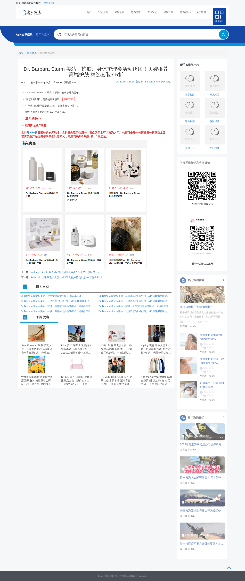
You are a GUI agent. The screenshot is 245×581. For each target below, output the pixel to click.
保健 (168, 81)
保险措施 (214, 121)
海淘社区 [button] (185, 12)
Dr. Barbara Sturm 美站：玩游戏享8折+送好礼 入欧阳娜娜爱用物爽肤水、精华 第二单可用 (146, 296)
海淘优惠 (136, 12)
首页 (89, 12)
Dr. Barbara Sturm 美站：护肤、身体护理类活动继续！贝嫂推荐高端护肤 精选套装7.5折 (66, 306)
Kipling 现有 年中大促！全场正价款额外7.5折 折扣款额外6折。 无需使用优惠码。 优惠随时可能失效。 (156, 349)
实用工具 (190, 148)
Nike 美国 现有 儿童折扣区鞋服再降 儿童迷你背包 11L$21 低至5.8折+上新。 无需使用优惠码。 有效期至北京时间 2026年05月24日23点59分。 (76, 349)
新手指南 (190, 94)
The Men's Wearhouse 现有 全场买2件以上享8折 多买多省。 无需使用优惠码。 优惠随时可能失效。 (156, 380)
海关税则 (190, 121)
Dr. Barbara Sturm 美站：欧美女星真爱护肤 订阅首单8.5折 (51, 296)
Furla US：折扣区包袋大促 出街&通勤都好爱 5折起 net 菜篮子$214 (66, 277)
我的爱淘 (103, 12)
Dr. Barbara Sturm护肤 (153, 81)
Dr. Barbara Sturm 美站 (128, 81)
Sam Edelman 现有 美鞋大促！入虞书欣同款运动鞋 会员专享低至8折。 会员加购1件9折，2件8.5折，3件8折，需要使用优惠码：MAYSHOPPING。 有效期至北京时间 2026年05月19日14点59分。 (37, 349)
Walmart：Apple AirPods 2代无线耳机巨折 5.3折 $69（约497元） (65, 272)
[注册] (52, 2)
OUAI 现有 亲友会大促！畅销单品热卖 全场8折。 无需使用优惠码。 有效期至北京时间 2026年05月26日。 (116, 349)
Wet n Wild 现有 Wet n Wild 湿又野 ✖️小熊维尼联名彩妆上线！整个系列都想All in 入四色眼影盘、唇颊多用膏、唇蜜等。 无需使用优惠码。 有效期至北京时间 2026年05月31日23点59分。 (37, 380)
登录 (46, 2)
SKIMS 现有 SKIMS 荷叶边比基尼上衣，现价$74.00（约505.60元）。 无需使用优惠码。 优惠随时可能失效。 (76, 380)
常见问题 (214, 94)
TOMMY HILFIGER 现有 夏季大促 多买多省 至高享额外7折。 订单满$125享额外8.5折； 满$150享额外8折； (116, 380)
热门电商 (214, 148)
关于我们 (201, 12)
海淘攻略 (168, 12)
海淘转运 (152, 12)
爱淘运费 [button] (120, 12)
